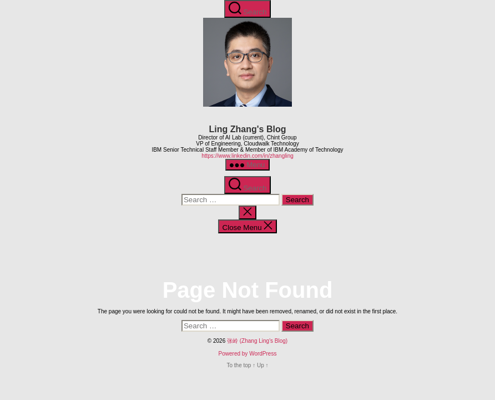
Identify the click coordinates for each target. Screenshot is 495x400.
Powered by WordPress (248, 354)
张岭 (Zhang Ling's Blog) (257, 341)
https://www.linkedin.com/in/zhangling (247, 156)
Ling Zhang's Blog (247, 129)
